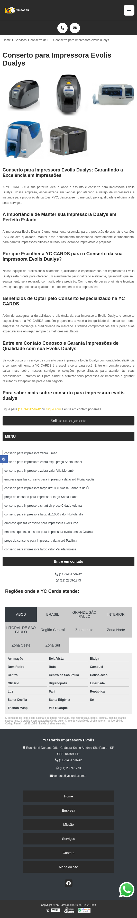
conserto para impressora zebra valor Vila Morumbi (39, 470)
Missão (68, 824)
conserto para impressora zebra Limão (30, 453)
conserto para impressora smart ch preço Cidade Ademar (43, 505)
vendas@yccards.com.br (69, 776)
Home (68, 796)
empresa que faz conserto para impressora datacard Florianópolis (49, 479)
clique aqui (53, 409)
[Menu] (129, 10)
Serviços (68, 839)
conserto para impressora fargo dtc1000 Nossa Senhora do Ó (46, 488)
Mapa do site (68, 867)
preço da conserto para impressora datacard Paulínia (40, 540)
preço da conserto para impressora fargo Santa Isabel (41, 497)
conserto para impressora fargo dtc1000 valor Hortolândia (43, 514)
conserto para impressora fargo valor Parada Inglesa (40, 549)
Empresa (68, 810)
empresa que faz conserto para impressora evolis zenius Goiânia (48, 532)
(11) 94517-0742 (30, 409)
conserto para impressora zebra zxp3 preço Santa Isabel (43, 462)
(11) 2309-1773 (68, 580)
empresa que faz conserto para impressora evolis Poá (41, 523)
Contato (69, 853)
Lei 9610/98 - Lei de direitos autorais (44, 723)
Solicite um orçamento (68, 421)
